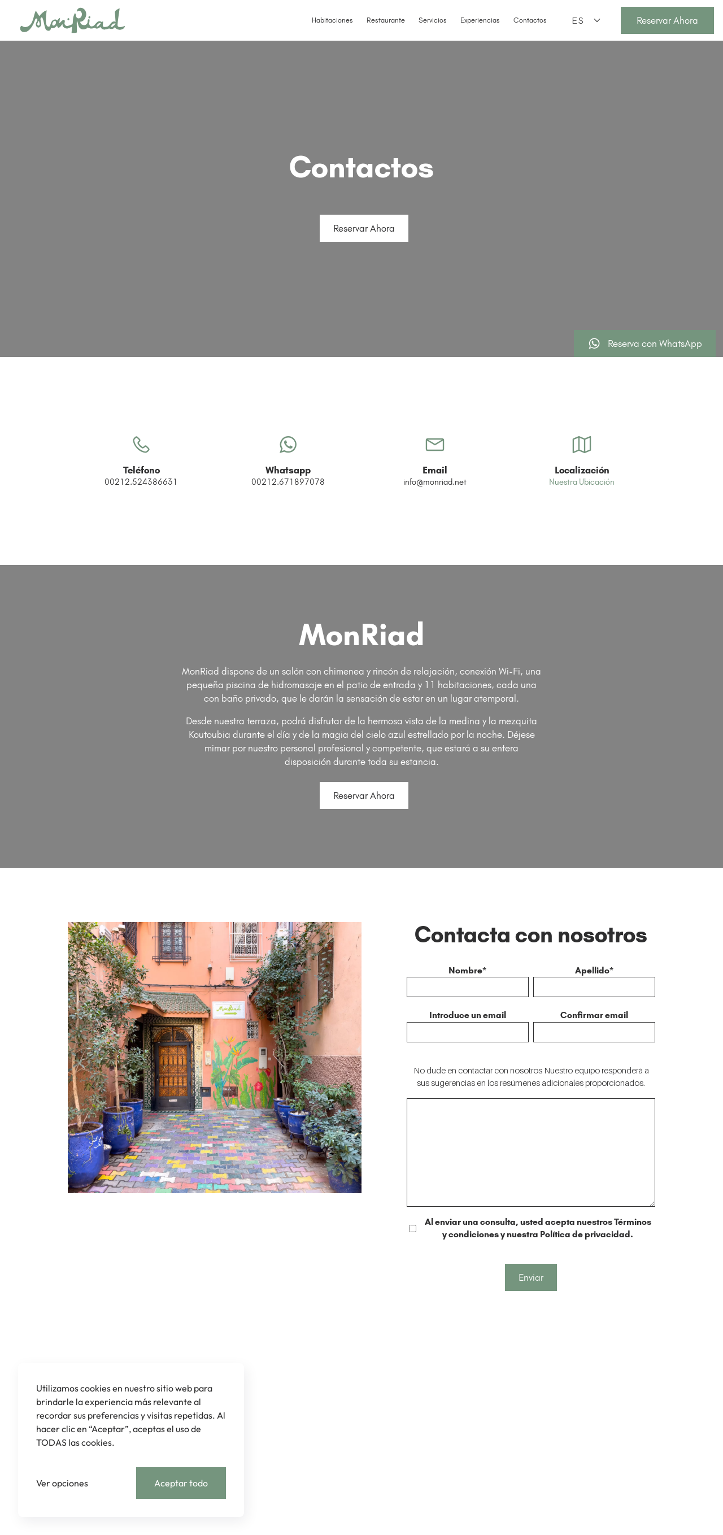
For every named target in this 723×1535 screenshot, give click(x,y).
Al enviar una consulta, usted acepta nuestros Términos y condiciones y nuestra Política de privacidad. (538, 1228)
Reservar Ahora (364, 228)
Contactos (530, 20)
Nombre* (467, 970)
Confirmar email (594, 1015)
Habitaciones (332, 20)
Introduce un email (467, 1015)
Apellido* (594, 970)
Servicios (433, 20)
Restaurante (386, 20)
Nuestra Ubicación (582, 506)
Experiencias (480, 20)
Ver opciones (62, 1483)
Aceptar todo (181, 1483)
